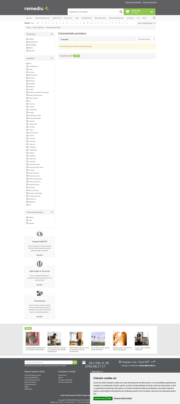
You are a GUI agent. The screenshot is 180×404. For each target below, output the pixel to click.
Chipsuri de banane (35, 95)
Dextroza (31, 81)
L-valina (31, 107)
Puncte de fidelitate (31, 377)
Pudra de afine (33, 173)
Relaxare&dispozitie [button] (116, 18)
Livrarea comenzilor (65, 380)
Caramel (31, 121)
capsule (31, 223)
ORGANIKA (32, 45)
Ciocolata (31, 84)
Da (75, 56)
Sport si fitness (38, 27)
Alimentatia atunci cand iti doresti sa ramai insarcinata (79, 349)
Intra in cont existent (133, 2)
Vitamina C (32, 199)
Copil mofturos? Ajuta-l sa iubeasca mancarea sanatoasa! (57, 349)
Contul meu (62, 375)
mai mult (40, 255)
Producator (30, 34)
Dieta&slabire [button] (87, 18)
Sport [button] (144, 18)
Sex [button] (138, 18)
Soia (29, 63)
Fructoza (31, 78)
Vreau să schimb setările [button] (123, 398)
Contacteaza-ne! (30, 384)
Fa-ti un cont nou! (150, 2)
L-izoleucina (32, 110)
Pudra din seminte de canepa (38, 92)
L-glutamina (32, 124)
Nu (78, 56)
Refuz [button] (109, 398)
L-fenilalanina (33, 66)
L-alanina (31, 144)
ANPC (27, 387)
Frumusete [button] (68, 18)
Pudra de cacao (33, 176)
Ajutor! (60, 377)
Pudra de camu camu (36, 167)
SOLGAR (31, 51)
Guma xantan (33, 98)
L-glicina (31, 153)
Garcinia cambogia (35, 193)
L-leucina (31, 104)
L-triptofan (32, 159)
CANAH (31, 39)
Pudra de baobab (34, 118)
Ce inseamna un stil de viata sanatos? (100, 349)
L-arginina (32, 161)
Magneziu (31, 202)
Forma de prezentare (34, 212)
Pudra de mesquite (35, 179)
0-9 (38, 23)
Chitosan (31, 187)
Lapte (30, 69)
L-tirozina (31, 138)
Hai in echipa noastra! (32, 380)
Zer (29, 101)
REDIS (30, 48)
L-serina (31, 135)
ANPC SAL (28, 389)
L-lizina (30, 130)
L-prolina (31, 127)
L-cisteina (31, 156)
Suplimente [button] (56, 18)
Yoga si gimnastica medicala (142, 349)
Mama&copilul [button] (100, 18)
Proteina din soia (34, 196)
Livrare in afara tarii (65, 382)
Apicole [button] (29, 18)
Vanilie (30, 89)
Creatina (31, 86)
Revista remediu (30, 382)
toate (32, 23)
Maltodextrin (32, 75)
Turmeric (31, 170)
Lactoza (31, 72)
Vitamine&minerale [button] (42, 18)
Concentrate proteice (53, 27)
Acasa (28, 27)
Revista (28, 328)
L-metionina (32, 150)
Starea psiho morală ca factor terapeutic (122, 349)
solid (30, 220)
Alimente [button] (130, 18)
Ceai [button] (77, 18)
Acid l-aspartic (33, 133)
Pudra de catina (34, 164)
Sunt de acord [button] (100, 398)
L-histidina (32, 147)
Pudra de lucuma (34, 182)
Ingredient (30, 58)
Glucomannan (33, 190)
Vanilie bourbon (33, 184)
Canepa (31, 112)
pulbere (31, 217)
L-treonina (32, 141)
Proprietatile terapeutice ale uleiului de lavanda (35, 349)
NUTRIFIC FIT (33, 42)
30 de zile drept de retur (33, 375)
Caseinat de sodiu (34, 115)
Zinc (29, 205)
